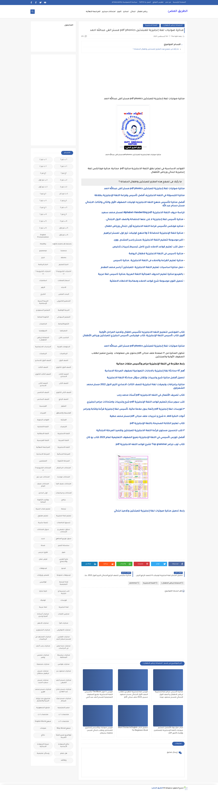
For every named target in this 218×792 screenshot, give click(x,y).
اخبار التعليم (63, 265)
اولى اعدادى (43, 493)
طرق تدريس (43, 552)
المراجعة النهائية (93, 12)
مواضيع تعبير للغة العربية (63, 736)
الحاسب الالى (64, 338)
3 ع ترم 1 (63, 214)
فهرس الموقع (158, 2)
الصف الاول (63, 361)
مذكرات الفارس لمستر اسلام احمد (63, 638)
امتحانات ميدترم (108, 12)
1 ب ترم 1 (63, 160)
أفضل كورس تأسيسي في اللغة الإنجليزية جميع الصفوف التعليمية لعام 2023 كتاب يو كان (135, 437)
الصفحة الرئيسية (179, 2)
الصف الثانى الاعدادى (43, 385)
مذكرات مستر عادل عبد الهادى (63, 691)
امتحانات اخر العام (64, 468)
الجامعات (43, 324)
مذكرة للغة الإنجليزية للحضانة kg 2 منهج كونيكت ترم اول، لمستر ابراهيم (143, 233)
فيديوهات (43, 568)
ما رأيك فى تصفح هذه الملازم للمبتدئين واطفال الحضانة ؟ (156, 49)
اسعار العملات (64, 281)
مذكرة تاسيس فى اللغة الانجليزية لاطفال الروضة (156, 254)
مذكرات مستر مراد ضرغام (63, 700)
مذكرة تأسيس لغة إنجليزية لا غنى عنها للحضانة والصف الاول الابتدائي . (144, 219)
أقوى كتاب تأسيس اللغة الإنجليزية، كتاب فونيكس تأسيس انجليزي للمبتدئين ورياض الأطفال (134, 335)
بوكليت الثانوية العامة (43, 501)
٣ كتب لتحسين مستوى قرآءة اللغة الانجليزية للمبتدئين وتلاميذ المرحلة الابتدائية (140, 430)
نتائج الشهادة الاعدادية (63, 745)
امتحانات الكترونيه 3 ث (43, 469)
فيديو (63, 568)
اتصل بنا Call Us (145, 2)
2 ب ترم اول (43, 180)
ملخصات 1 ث (63, 715)
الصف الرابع (63, 399)
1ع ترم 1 (63, 173)
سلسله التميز (63, 546)
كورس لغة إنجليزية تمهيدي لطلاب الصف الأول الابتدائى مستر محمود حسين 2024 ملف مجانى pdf (133, 694)
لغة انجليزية (64, 607)
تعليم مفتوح (43, 516)
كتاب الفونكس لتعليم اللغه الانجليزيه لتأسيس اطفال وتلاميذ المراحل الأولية (142, 332)
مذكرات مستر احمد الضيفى (63, 682)
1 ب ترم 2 (43, 160)
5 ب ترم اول (63, 228)
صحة (43, 546)
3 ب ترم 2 (63, 208)
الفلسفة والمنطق (63, 413)
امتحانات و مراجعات (64, 493)
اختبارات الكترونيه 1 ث (43, 273)
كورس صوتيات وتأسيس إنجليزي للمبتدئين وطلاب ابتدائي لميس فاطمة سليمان (99, 730)
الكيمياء (63, 427)
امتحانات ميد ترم (43, 477)
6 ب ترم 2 (43, 228)
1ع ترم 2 (43, 173)
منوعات (43, 728)
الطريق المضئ (178, 11)
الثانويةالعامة (63, 324)
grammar (134, 583)
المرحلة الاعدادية (43, 454)
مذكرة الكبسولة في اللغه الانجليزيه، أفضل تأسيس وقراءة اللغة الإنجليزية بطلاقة (139, 195)
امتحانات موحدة (63, 477)
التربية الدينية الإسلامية (43, 302)
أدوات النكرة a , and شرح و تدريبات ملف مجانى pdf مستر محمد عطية (147, 416)
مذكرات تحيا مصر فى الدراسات (63, 647)
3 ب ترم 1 (43, 201)
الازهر (43, 288)
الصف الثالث (43, 367)
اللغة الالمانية (43, 427)
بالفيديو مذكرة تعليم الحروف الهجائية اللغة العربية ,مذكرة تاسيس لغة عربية (140, 274)
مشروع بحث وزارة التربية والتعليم (43, 700)
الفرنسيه (43, 406)
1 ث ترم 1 (63, 166)
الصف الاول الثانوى (63, 367)
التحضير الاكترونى (63, 301)
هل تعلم (63, 753)
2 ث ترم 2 (63, 187)
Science (64, 251)
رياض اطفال (142, 12)
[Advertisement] (133, 75)
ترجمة (63, 509)
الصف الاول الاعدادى (43, 361)
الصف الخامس (43, 393)
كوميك (43, 600)
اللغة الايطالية (43, 434)
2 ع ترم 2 (63, 201)
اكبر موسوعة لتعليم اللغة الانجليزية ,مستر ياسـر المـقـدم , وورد (148, 240)
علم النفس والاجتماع (63, 560)
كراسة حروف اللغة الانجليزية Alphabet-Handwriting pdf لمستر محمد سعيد (143, 212)
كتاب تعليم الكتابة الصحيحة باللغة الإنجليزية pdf (157, 423)
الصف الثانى (63, 383)
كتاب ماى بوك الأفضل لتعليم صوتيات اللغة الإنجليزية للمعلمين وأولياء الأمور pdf (168, 730)
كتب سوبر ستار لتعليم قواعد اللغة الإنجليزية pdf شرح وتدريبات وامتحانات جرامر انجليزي (135, 402)
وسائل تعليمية (43, 753)
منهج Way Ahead (64, 728)
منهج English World (43, 721)
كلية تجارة (43, 591)
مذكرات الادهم (43, 623)
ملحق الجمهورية (43, 708)
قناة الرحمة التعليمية (63, 583)
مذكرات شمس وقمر (43, 656)
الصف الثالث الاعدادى (64, 375)
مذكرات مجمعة (43, 664)
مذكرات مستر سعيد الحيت (43, 682)
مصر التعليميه (64, 708)
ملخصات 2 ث (43, 715)
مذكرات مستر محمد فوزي (43, 691)
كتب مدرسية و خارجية (63, 592)
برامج (63, 500)
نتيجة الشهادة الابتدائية (43, 745)
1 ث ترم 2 (43, 166)
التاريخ (43, 294)
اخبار (43, 258)
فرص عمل (43, 559)
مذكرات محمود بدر (63, 671)
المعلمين (43, 461)
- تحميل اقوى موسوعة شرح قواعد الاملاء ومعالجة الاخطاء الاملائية (147, 281)
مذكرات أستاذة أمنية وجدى (43, 615)
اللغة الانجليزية (151, 25)
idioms (63, 258)
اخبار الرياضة (43, 265)
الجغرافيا (63, 331)
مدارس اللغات (63, 614)
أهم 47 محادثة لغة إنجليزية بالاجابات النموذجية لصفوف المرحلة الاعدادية (145, 371)
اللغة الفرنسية (43, 441)
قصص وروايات (43, 575)
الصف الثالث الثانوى (43, 374)
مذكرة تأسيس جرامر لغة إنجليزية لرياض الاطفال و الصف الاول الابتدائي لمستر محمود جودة (169, 694)
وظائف (63, 760)
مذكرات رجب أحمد (43, 646)
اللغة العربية (63, 441)
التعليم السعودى (43, 310)
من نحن (168, 2)
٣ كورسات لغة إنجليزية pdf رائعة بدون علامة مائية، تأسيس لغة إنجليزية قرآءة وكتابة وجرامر (134, 409)
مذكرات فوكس (63, 664)
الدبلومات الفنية (63, 347)
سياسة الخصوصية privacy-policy (124, 2)
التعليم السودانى (63, 317)
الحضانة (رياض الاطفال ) (172, 25)
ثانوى (119, 12)
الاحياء (63, 288)
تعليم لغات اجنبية (43, 509)
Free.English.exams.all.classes (63, 244)
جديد (43, 539)
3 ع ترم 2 (43, 208)
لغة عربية (43, 607)
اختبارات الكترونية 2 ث (63, 273)
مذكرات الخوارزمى (63, 630)
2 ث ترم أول (43, 187)
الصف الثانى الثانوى (63, 393)
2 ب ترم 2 (63, 180)
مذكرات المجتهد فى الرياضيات (43, 638)
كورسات (63, 600)
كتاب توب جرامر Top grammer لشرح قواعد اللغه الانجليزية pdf (150, 444)
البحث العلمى (63, 294)
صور (63, 552)
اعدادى (126, 12)
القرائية (64, 420)
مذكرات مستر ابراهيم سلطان (43, 672)
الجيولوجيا (43, 331)
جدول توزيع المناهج (63, 539)
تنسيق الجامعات (63, 523)
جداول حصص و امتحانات (63, 531)
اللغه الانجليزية (64, 447)
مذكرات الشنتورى (43, 630)
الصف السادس (43, 399)
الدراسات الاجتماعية (43, 347)
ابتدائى (132, 12)
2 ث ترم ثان (63, 194)
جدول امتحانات (43, 530)
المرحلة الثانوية (64, 461)
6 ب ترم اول (63, 235)
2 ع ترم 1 (43, 194)
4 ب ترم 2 (63, 221)
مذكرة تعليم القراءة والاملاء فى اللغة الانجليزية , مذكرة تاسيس (148, 260)
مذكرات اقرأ (63, 623)
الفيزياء (43, 413)
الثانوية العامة (43, 317)
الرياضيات (63, 354)
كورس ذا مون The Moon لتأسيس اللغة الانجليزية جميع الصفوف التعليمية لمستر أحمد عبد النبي (99, 694)
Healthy (43, 244)
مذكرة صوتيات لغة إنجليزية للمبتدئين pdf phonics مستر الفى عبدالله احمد (144, 188)
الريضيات (43, 354)
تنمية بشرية (43, 523)
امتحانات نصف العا (63, 484)
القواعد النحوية (43, 420)
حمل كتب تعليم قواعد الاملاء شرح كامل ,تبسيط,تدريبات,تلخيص (147, 247)
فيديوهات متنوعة (64, 575)
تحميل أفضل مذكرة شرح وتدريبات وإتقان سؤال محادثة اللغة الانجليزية (145, 378)
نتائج (43, 735)
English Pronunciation (43, 236)
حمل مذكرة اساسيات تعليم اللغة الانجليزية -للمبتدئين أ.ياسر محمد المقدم (142, 267)
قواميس (43, 582)
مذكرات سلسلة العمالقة (63, 656)
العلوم (63, 406)
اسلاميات (43, 281)
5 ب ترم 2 (43, 221)
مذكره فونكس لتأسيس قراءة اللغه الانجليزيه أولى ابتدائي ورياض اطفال (144, 226)
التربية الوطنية (63, 310)
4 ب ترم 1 (43, 214)
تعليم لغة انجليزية (63, 516)
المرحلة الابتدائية (63, 454)
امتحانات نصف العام (43, 485)
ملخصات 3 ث (63, 721)
